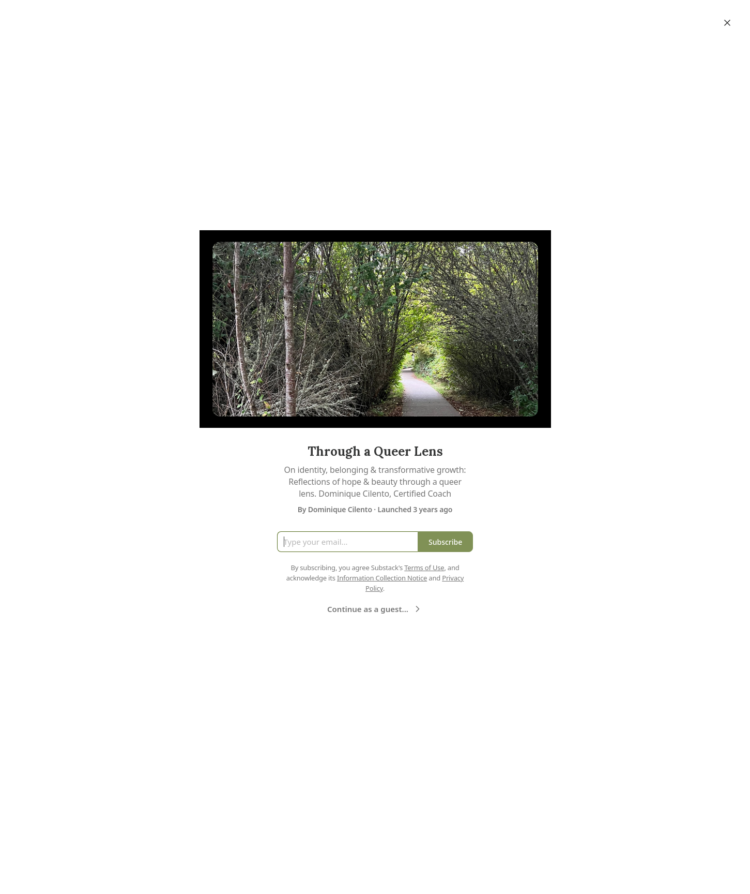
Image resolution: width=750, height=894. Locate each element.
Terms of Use (424, 567)
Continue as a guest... (375, 609)
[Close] (727, 22)
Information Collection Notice (382, 578)
